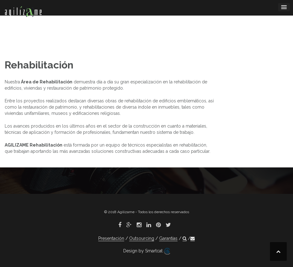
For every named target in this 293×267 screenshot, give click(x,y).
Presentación (111, 238)
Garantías (168, 238)
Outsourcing (141, 238)
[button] (185, 238)
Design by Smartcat (146, 251)
